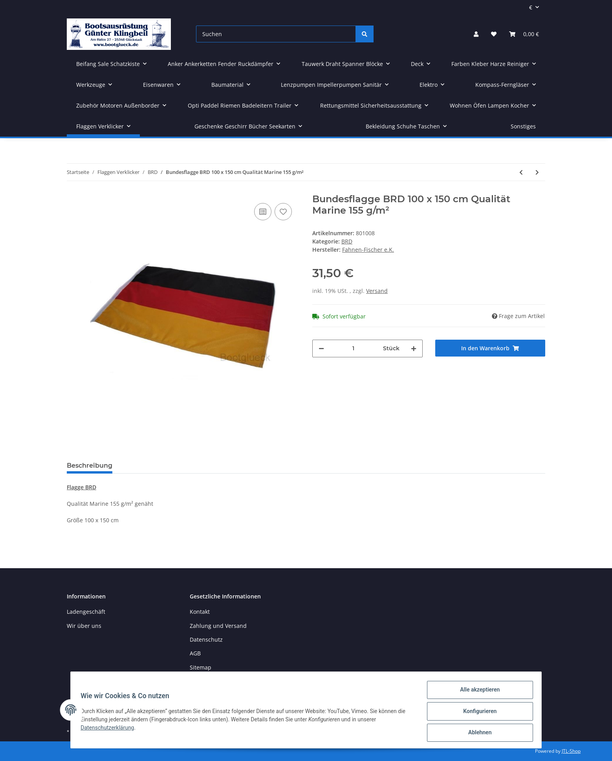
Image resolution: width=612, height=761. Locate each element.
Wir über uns (84, 625)
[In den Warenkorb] (490, 348)
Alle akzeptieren (477, 692)
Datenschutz (206, 639)
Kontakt (200, 611)
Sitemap (200, 667)
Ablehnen (477, 733)
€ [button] (530, 7)
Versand (377, 291)
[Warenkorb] (524, 34)
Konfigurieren (477, 713)
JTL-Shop (571, 751)
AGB (195, 653)
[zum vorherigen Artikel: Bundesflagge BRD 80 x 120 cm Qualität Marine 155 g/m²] (521, 172)
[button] (476, 34)
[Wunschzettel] (494, 34)
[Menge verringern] (321, 348)
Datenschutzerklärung (110, 729)
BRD (346, 241)
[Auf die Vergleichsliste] (262, 211)
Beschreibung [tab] (89, 465)
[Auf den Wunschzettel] (283, 211)
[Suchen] (276, 34)
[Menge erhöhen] (413, 348)
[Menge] (353, 348)
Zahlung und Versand (218, 625)
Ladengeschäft (86, 611)
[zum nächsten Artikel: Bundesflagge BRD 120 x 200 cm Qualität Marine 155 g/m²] (537, 172)
